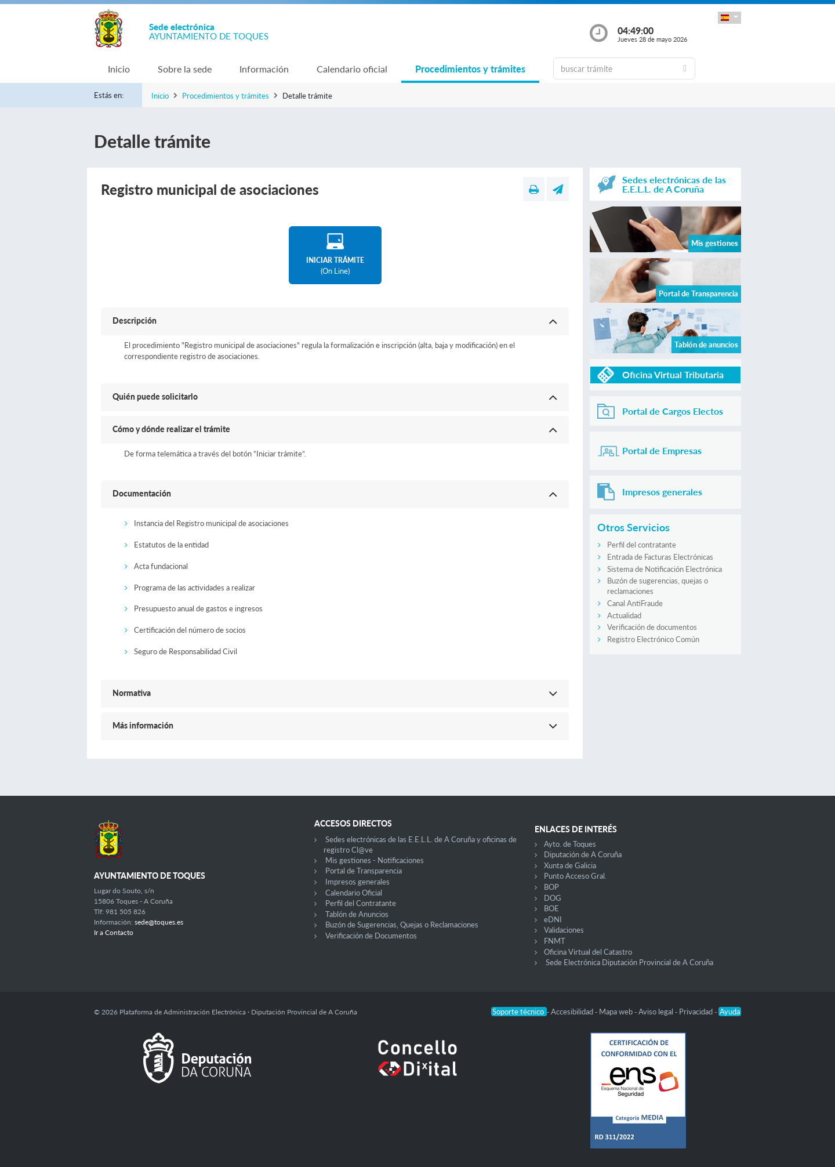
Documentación (141, 493)
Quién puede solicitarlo (155, 396)
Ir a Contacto (113, 932)
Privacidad (696, 1011)
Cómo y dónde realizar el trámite (171, 429)
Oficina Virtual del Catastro (588, 951)
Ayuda (730, 1011)
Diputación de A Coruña (583, 854)
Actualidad (624, 615)
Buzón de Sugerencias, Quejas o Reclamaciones (401, 924)
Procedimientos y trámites (470, 68)
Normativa (131, 693)
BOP (551, 886)
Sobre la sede (185, 68)
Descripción (134, 320)
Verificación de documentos (652, 627)
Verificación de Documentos (371, 935)
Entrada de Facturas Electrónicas (660, 556)
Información (264, 68)
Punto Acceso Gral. (575, 875)
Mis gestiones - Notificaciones (374, 860)
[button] (729, 18)
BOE (551, 908)
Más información (142, 725)
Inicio (119, 68)
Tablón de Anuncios (357, 914)
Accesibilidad (573, 1011)
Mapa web (616, 1011)
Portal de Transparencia (363, 870)
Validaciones (564, 929)
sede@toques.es (159, 922)
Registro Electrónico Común (653, 639)
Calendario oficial (352, 68)
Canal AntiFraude (635, 603)
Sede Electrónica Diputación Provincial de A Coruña (629, 962)
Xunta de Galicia (570, 865)
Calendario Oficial (353, 892)
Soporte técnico (519, 1011)
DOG (552, 898)
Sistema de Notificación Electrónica (664, 569)
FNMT (554, 940)
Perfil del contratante (641, 544)
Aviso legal (656, 1011)
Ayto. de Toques (570, 844)
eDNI (553, 919)
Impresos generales (357, 881)
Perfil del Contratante (360, 903)
